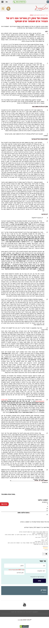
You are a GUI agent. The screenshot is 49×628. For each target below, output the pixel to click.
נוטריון (31, 15)
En (7, 2)
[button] (2, 1)
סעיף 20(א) (4, 399)
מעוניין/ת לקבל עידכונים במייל (37, 576)
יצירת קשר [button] (4, 477)
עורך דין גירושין (44, 15)
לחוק (42, 401)
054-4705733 (20, 2)
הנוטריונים (38, 401)
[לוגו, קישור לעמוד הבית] (41, 7)
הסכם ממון (36, 15)
